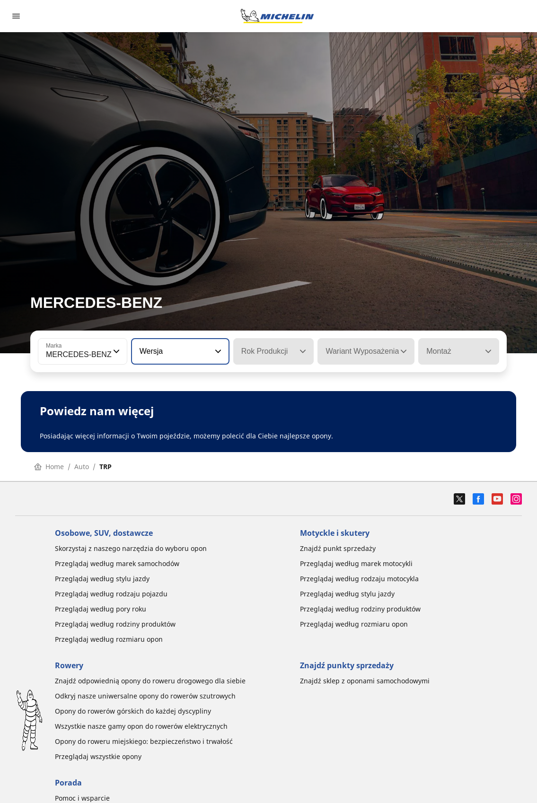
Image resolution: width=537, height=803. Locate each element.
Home (49, 466)
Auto (81, 466)
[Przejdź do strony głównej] (277, 16)
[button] (115, 351)
